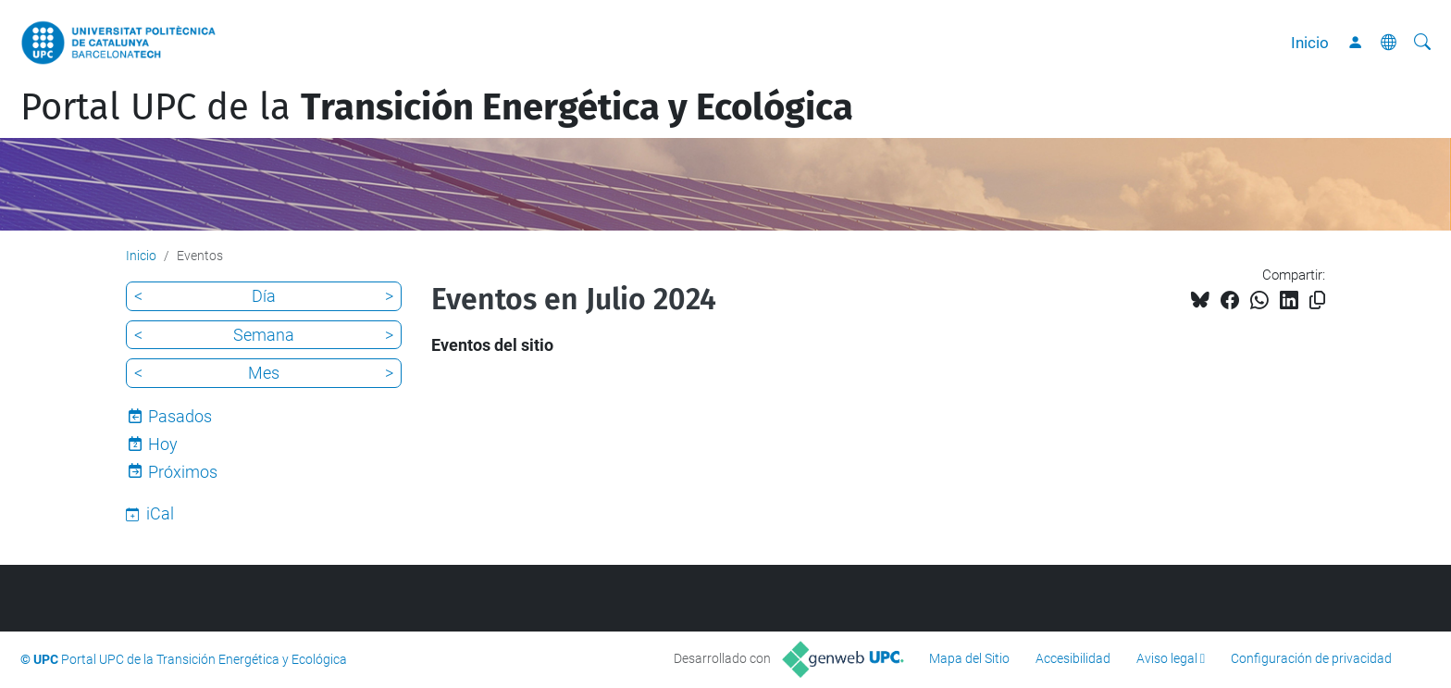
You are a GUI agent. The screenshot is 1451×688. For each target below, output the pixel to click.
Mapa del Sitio (969, 658)
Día (264, 296)
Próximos (182, 472)
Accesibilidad (1073, 658)
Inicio (1310, 42)
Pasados (180, 416)
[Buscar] (1422, 42)
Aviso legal (1166, 658)
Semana (263, 334)
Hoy (163, 444)
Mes (263, 372)
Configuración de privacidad (1311, 658)
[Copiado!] (1317, 300)
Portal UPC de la (436, 107)
